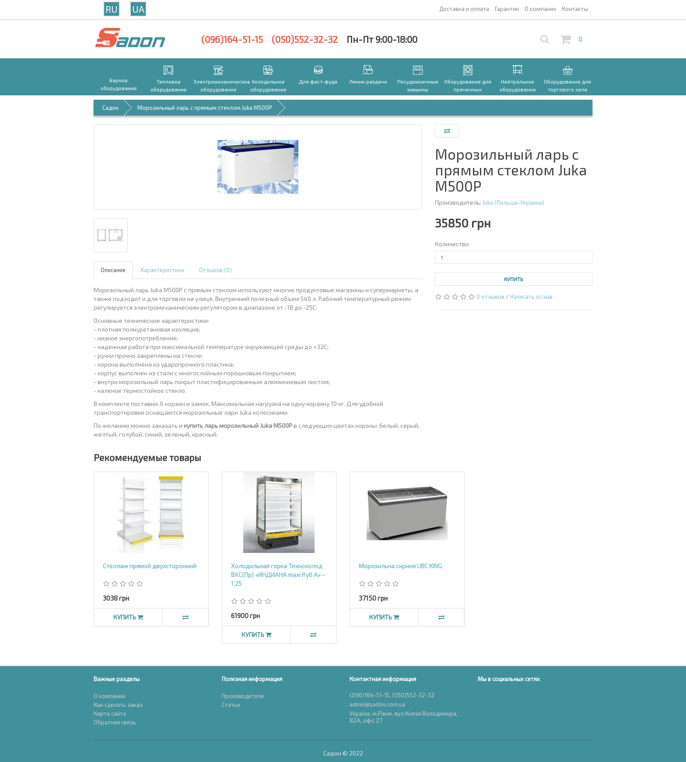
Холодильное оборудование (268, 85)
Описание (113, 269)
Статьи (231, 704)
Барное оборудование (119, 84)
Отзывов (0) (215, 269)
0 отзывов (490, 296)
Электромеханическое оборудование (218, 85)
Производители (243, 695)
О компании (109, 695)
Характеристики (162, 269)
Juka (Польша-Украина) (513, 202)
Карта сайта (110, 713)
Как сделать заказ (118, 704)
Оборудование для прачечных (467, 85)
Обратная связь (115, 722)
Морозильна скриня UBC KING (400, 566)
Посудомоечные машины (417, 85)
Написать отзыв (531, 296)
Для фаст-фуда (318, 81)
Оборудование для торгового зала (567, 85)
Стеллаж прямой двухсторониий (149, 566)
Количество (452, 244)
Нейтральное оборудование (518, 85)
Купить (513, 279)
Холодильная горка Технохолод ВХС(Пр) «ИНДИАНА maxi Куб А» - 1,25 (278, 574)
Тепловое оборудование (168, 85)
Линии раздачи (368, 81)
